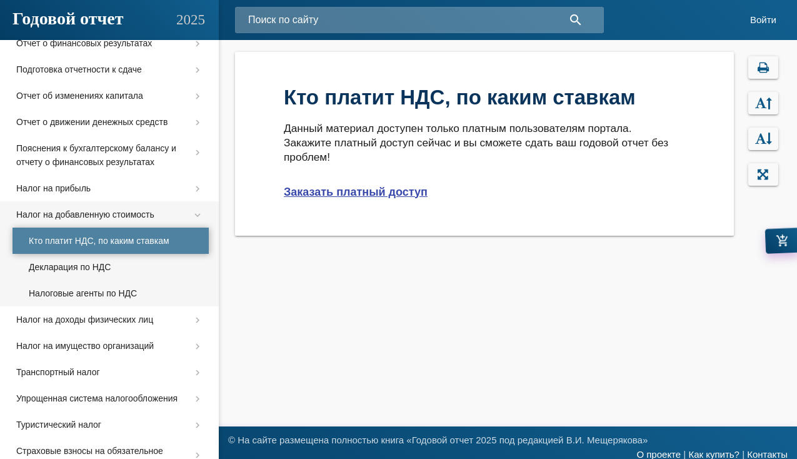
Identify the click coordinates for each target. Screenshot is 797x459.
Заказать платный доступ (356, 192)
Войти (763, 19)
